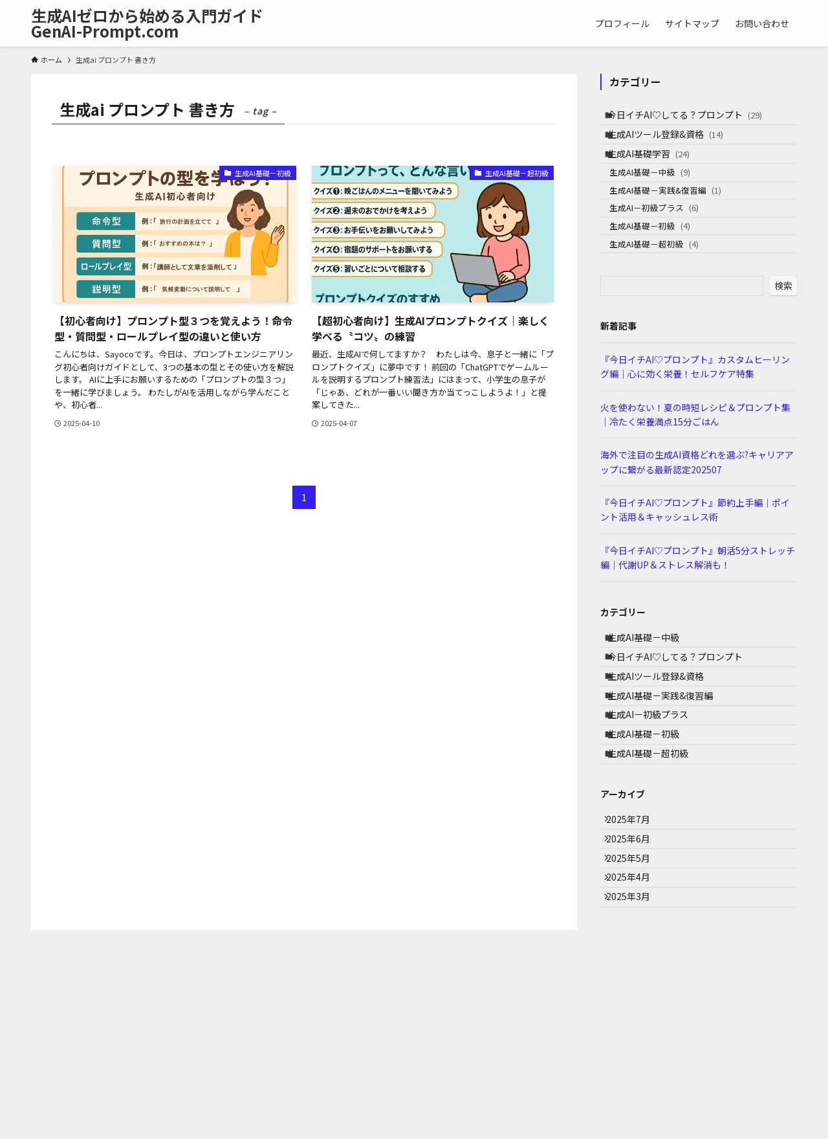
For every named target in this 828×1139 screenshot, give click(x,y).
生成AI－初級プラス (665, 248)
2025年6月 (636, 959)
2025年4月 (636, 1012)
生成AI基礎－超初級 (665, 297)
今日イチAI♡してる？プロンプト (693, 118)
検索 (783, 342)
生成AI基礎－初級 (661, 272)
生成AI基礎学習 (657, 172)
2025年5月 (636, 986)
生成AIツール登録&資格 (674, 145)
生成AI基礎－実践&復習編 (677, 222)
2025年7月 (636, 931)
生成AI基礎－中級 (661, 198)
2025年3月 (636, 1039)
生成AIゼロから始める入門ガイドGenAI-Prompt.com (147, 23)
